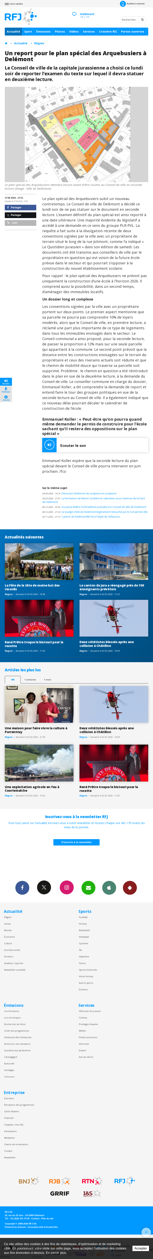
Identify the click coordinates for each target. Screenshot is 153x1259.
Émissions (43, 31)
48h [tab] (13, 679)
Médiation (9, 1137)
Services (89, 31)
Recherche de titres (15, 1024)
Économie (9, 936)
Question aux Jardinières (17, 1050)
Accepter (140, 1248)
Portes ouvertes (132, 31)
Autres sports (86, 983)
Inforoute (84, 1044)
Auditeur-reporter (132, 4)
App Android (130, 887)
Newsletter (10, 1157)
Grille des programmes (16, 1030)
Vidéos (74, 31)
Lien (12, 222)
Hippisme (84, 956)
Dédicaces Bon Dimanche (17, 1037)
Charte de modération (16, 1144)
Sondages (9, 1070)
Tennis (82, 963)
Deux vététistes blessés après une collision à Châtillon (106, 644)
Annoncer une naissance (17, 1044)
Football (83, 917)
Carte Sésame (11, 1111)
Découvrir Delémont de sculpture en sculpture (79, 493)
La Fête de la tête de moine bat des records (32, 587)
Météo (82, 1030)
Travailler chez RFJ (13, 1124)
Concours (9, 1076)
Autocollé (9, 1063)
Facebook (22, 887)
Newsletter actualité (15, 969)
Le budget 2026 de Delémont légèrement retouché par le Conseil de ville (95, 512)
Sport (28, 31)
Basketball (84, 930)
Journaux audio (12, 950)
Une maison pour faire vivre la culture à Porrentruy (36, 730)
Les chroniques (12, 1017)
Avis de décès (86, 1057)
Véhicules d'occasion (90, 1011)
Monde (8, 930)
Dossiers (8, 956)
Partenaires (10, 1131)
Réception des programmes (19, 1104)
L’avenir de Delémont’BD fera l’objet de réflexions (81, 516)
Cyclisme (83, 943)
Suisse (7, 923)
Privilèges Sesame (88, 1024)
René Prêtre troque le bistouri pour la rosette (34, 644)
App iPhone (109, 887)
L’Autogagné (10, 1057)
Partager (14, 207)
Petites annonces (88, 1037)
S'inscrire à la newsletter (76, 842)
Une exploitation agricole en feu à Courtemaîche (32, 789)
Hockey (83, 923)
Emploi (82, 1050)
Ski (80, 950)
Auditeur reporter (14, 963)
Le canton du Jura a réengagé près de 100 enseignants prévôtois (111, 587)
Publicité (9, 1118)
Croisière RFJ (108, 31)
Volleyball (84, 936)
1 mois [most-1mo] (47, 679)
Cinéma (83, 1017)
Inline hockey (86, 976)
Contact (8, 1151)
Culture (8, 943)
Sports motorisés (88, 969)
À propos (9, 1098)
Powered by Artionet (15, 1227)
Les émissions (11, 1011)
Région (39, 43)
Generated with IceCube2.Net (43, 1227)
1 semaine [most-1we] (30, 679)
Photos (60, 31)
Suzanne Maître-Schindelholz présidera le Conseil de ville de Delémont (94, 507)
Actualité (13, 31)
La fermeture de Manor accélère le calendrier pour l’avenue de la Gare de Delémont (93, 500)
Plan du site (47, 1218)
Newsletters (88, 887)
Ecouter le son (64, 445)
